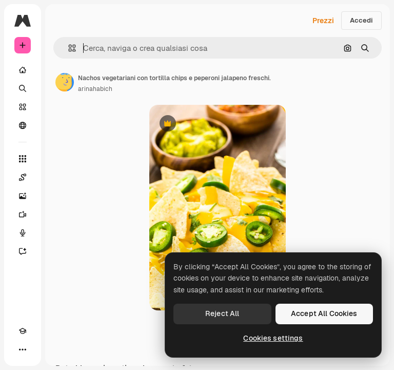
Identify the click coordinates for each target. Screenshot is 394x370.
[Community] (22, 125)
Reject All (222, 313)
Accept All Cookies (324, 313)
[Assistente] (22, 251)
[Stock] (22, 107)
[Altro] (22, 349)
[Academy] (22, 331)
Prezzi (323, 20)
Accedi (361, 20)
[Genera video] (22, 214)
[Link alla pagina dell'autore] (64, 82)
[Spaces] (22, 177)
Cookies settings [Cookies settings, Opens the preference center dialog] (273, 338)
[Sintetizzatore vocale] (22, 233)
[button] (68, 48)
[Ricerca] (22, 88)
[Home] (22, 70)
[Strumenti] (22, 159)
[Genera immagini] (22, 196)
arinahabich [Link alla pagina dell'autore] (95, 89)
